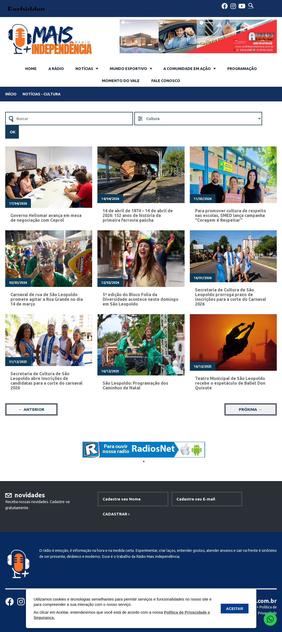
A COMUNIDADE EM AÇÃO (187, 69)
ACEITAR (234, 608)
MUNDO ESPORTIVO (128, 69)
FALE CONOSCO (165, 81)
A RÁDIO (56, 69)
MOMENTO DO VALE (121, 81)
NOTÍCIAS (84, 69)
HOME (31, 69)
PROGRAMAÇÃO (242, 69)
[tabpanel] (143, 449)
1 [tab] (143, 461)
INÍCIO (10, 94)
